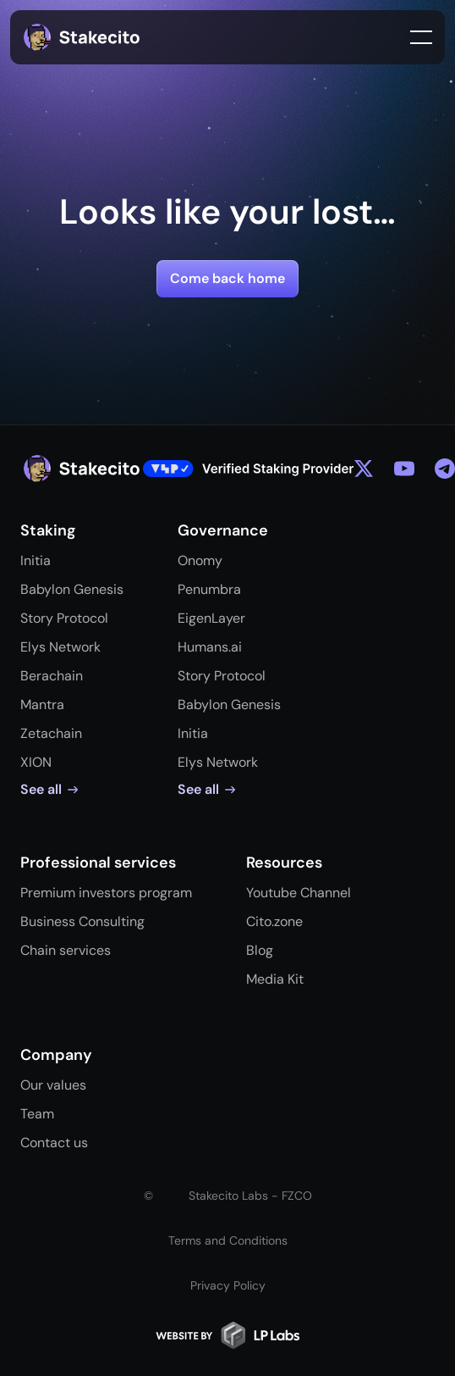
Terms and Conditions (228, 1240)
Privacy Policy (228, 1285)
